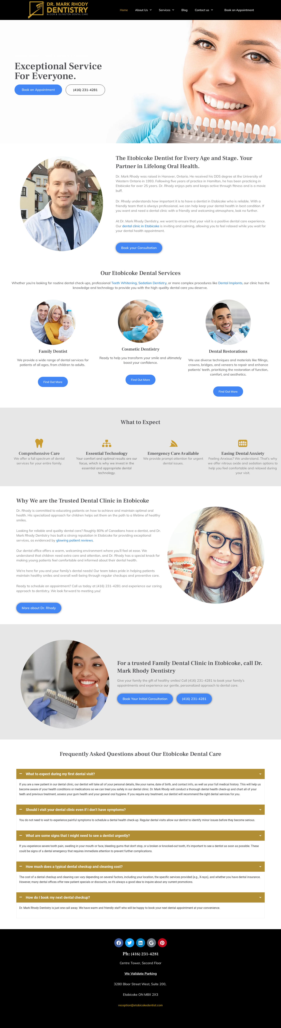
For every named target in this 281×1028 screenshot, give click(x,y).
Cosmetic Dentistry (140, 349)
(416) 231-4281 (144, 898)
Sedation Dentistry (152, 283)
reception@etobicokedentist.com (140, 949)
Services (166, 10)
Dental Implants (230, 283)
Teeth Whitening (124, 283)
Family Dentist (53, 351)
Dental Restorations (228, 351)
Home (124, 10)
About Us (143, 10)
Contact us (204, 10)
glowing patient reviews (74, 540)
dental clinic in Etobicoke (140, 226)
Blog (184, 10)
